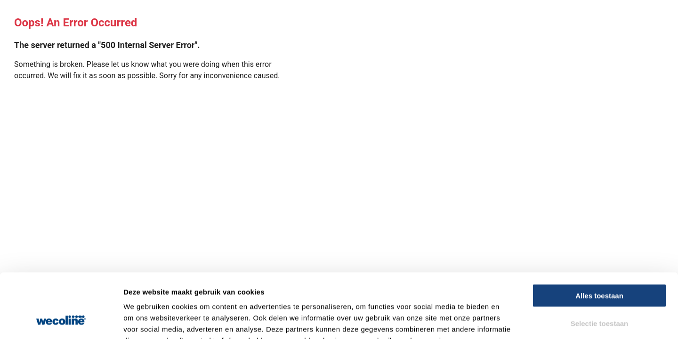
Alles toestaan (599, 238)
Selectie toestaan (600, 265)
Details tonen (508, 320)
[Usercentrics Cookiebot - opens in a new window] (61, 321)
